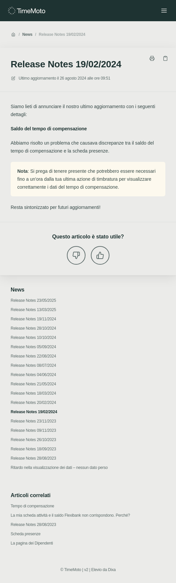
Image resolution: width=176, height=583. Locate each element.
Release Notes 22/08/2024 (33, 356)
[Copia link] (165, 58)
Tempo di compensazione (32, 506)
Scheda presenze (26, 534)
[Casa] (26, 10)
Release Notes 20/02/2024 (33, 402)
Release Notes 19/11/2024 (33, 319)
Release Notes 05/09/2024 (33, 347)
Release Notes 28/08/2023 (33, 458)
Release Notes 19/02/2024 (62, 34)
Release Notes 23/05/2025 (33, 300)
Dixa (112, 569)
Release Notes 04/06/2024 (33, 374)
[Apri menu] (164, 10)
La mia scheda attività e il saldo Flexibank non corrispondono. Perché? (70, 515)
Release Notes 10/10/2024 (33, 337)
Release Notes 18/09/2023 (33, 449)
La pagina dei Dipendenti (32, 543)
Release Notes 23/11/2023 (33, 421)
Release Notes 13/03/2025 (33, 309)
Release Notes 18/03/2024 (33, 393)
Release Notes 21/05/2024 (33, 384)
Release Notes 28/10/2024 (33, 328)
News (27, 34)
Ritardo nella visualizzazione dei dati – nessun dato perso (59, 467)
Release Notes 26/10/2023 (33, 439)
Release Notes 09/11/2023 (33, 430)
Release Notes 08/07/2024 (33, 365)
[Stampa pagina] (152, 58)
